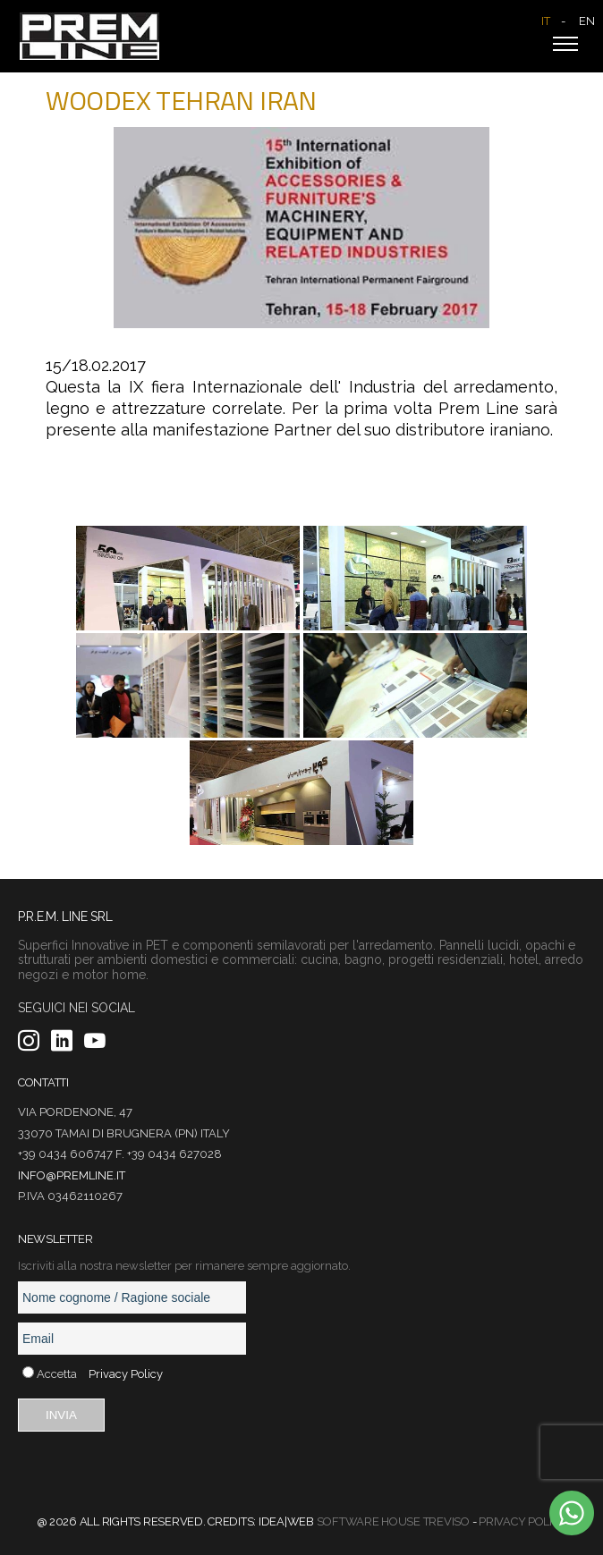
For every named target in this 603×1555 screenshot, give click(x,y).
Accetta (57, 1374)
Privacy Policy (126, 1374)
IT (545, 21)
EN (587, 21)
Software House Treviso (393, 1521)
